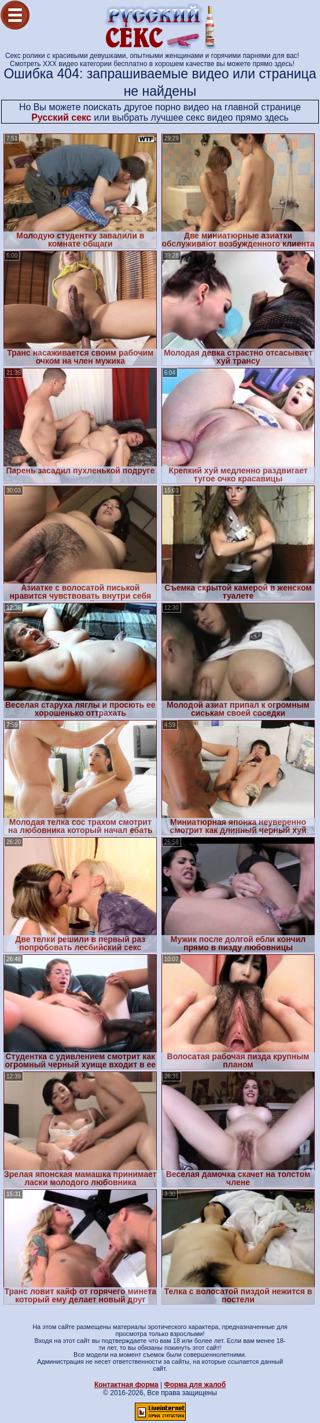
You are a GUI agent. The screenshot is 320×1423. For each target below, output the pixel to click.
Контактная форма (126, 1385)
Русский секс (61, 117)
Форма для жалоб (195, 1385)
